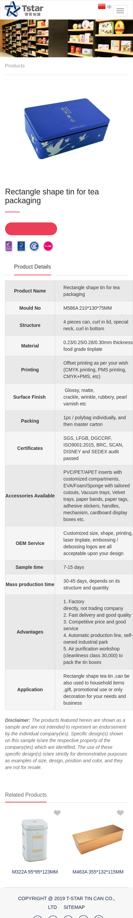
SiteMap (74, 907)
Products (15, 65)
